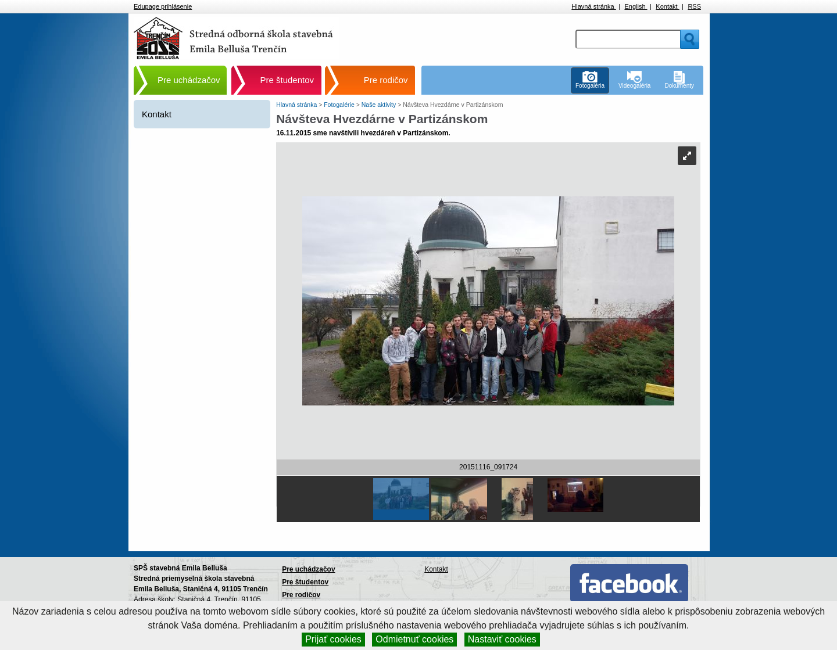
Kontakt (667, 6)
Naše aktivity (380, 104)
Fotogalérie (340, 104)
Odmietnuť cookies (414, 639)
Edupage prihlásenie (163, 6)
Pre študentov (287, 80)
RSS (694, 6)
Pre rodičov (386, 80)
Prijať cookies (333, 639)
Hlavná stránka (593, 6)
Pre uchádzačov (189, 80)
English (635, 6)
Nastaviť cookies (502, 639)
